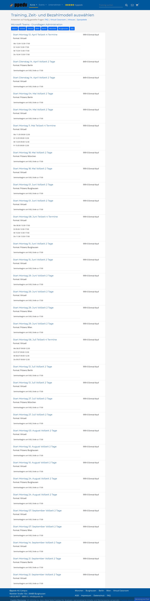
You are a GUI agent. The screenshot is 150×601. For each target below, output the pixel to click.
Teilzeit (30, 28)
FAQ (46, 19)
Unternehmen (54, 5)
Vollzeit (22, 28)
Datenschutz (99, 595)
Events (42, 5)
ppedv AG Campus (18, 590)
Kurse (33, 5)
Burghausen (63, 28)
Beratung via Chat (142, 599)
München (52, 28)
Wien (37, 28)
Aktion (14, 28)
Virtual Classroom (58, 19)
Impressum (86, 595)
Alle (72, 28)
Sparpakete (82, 19)
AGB (77, 595)
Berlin (44, 28)
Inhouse (71, 19)
